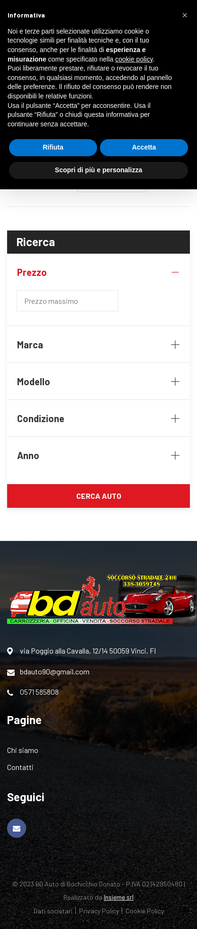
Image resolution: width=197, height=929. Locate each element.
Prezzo (98, 272)
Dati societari (53, 911)
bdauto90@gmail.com (48, 671)
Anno (98, 455)
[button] (184, 15)
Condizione (98, 418)
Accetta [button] (144, 147)
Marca (98, 344)
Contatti (20, 766)
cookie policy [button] (133, 59)
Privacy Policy (99, 911)
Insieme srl (119, 897)
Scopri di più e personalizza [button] (98, 170)
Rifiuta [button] (53, 147)
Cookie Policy (144, 911)
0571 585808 (33, 692)
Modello (98, 381)
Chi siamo (22, 749)
